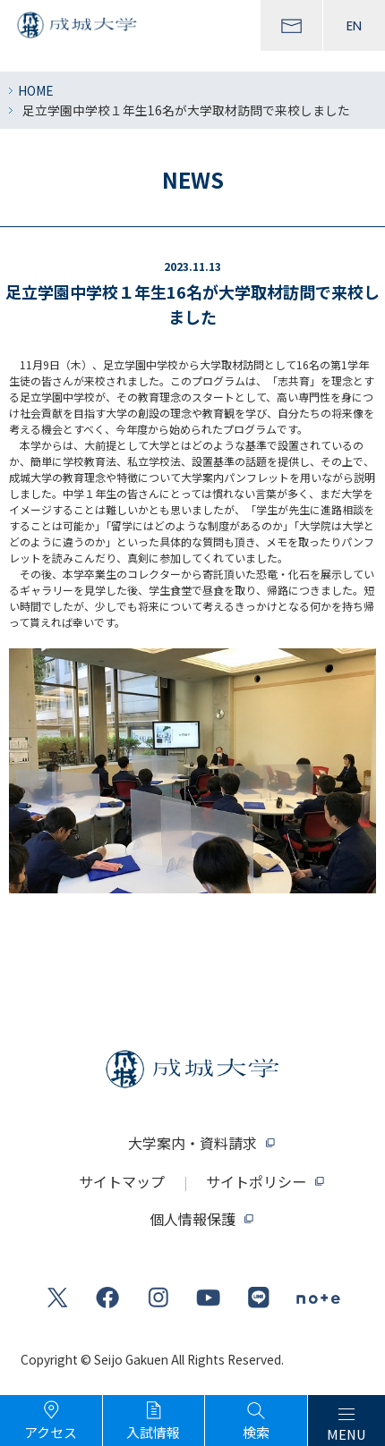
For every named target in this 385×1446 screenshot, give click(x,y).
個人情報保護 (192, 1219)
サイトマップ (122, 1181)
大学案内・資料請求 (192, 1143)
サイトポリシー (256, 1181)
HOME (35, 90)
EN (354, 25)
